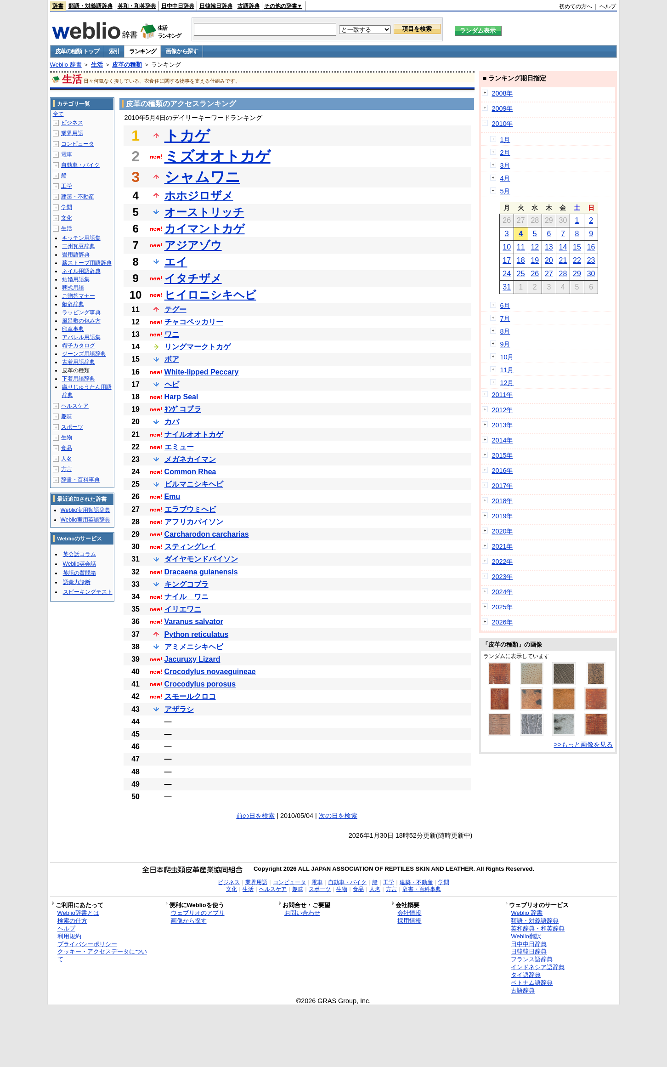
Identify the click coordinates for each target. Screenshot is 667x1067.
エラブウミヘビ (190, 509)
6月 (505, 305)
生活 (97, 64)
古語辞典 (248, 6)
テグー (175, 309)
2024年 (502, 592)
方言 (66, 469)
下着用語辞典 (78, 378)
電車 (66, 154)
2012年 (502, 410)
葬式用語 (73, 287)
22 (577, 260)
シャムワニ (202, 177)
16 (591, 247)
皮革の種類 (127, 64)
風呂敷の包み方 (81, 321)
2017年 (502, 485)
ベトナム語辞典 (532, 982)
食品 (66, 448)
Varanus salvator (193, 621)
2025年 (502, 607)
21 (563, 260)
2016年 (502, 470)
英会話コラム (79, 554)
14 (563, 247)
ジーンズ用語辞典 (84, 354)
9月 (505, 344)
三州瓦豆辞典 (78, 246)
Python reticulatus (196, 634)
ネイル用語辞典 (81, 271)
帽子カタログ (78, 345)
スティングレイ (190, 547)
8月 (505, 331)
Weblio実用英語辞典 (85, 519)
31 (507, 287)
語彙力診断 (76, 582)
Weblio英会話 (79, 564)
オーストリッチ (204, 212)
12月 (507, 382)
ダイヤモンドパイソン (201, 559)
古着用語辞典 (78, 362)
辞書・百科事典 (80, 480)
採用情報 (409, 920)
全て (58, 114)
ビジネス (72, 122)
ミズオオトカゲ (217, 156)
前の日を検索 (255, 815)
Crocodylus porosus (200, 684)
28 (563, 274)
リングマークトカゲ (197, 347)
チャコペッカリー (193, 322)
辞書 (57, 6)
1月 (505, 139)
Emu (172, 496)
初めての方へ (575, 6)
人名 (66, 458)
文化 (66, 218)
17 (507, 260)
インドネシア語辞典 (538, 967)
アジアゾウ (193, 245)
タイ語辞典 (526, 974)
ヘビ (171, 384)
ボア (171, 359)
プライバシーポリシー (87, 944)
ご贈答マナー (78, 296)
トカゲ (187, 135)
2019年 (502, 516)
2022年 (502, 561)
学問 (66, 207)
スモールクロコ (190, 696)
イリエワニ (182, 609)
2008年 (502, 93)
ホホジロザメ (198, 195)
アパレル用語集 (81, 337)
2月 (505, 152)
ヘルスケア (75, 406)
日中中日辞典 (177, 6)
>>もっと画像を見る (583, 744)
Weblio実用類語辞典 (85, 510)
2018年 (502, 501)
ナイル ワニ (186, 597)
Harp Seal (181, 397)
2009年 (502, 108)
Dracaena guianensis (201, 572)
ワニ (171, 334)
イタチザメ (193, 278)
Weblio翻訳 (526, 936)
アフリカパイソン (193, 522)
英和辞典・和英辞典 (538, 928)
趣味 (66, 416)
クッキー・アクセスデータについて (102, 955)
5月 (505, 191)
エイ (175, 261)
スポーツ (72, 427)
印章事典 (73, 329)
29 (577, 274)
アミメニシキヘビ (193, 647)
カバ (171, 422)
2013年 (502, 425)
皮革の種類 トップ (77, 51)
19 (535, 260)
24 (507, 274)
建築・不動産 (77, 196)
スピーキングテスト (88, 592)
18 (521, 260)
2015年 (502, 455)
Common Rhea (190, 472)
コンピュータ (77, 144)
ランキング (142, 51)
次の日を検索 (338, 815)
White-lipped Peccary (201, 372)
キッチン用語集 (81, 238)
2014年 (502, 440)
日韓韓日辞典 (215, 6)
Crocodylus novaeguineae (210, 671)
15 (577, 247)
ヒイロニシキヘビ (210, 295)
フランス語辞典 (532, 959)
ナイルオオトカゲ (193, 434)
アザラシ (179, 709)
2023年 (502, 576)
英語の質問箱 (79, 573)
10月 (507, 357)
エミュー (179, 447)
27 (549, 274)
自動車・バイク (80, 165)
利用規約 (69, 936)
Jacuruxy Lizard (192, 659)
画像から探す (181, 51)
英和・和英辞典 (137, 6)
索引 (114, 51)
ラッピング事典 (81, 312)
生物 (66, 437)
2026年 (502, 622)
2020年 (502, 531)
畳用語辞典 (76, 254)
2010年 (502, 123)
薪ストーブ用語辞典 (87, 263)
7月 (505, 318)
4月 (505, 178)
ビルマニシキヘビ (193, 484)
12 (535, 247)
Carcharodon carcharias (206, 534)
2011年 (502, 394)
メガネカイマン (190, 459)
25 (521, 274)
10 (507, 247)
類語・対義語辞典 (90, 6)
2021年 (502, 546)
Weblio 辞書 (66, 64)
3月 (505, 165)
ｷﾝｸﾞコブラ (182, 409)
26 (535, 274)
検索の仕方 (72, 920)
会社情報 (409, 912)
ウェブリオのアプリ (198, 912)
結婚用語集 (76, 279)
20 (549, 260)
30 (591, 274)
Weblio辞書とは (78, 912)
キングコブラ (186, 584)
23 (591, 260)
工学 (66, 186)
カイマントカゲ (204, 228)
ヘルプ (607, 6)
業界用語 (72, 133)
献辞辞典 (73, 304)
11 (521, 247)
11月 (507, 370)
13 (549, 247)
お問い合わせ (302, 912)
